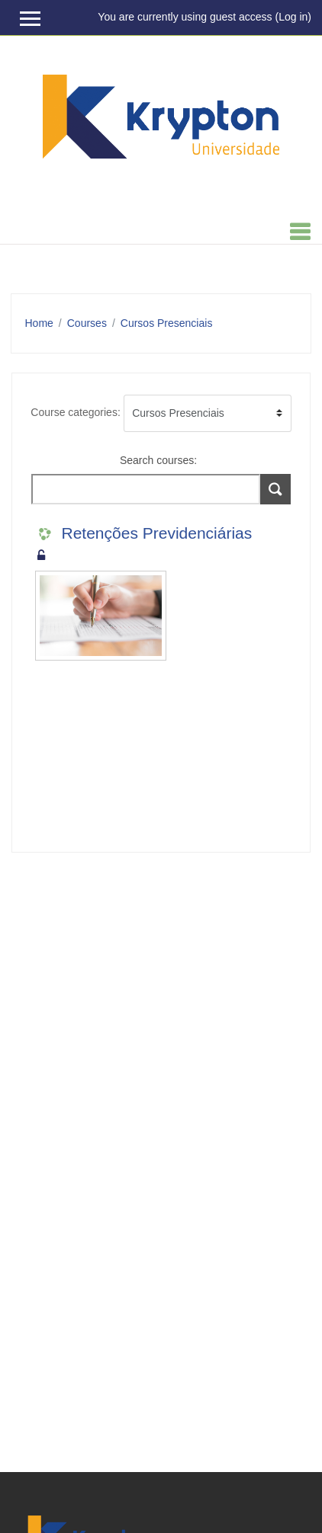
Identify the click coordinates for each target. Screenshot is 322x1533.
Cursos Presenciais (167, 323)
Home (39, 323)
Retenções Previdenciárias (157, 533)
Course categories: (76, 412)
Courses (87, 323)
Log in (293, 17)
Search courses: (158, 460)
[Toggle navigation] (300, 231)
